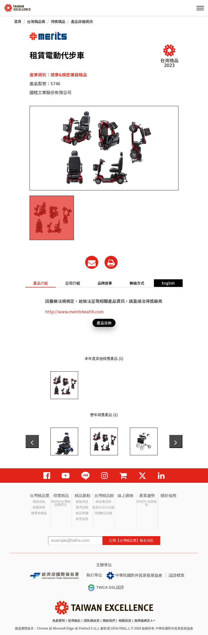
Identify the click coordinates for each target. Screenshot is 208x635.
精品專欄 (82, 513)
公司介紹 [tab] (72, 283)
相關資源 (125, 620)
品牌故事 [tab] (104, 283)
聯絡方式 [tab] (137, 283)
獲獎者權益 (39, 513)
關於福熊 (168, 495)
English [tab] (168, 283)
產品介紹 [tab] (40, 283)
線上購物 (125, 495)
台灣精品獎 (36, 21)
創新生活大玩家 (103, 507)
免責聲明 (58, 620)
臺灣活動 (82, 507)
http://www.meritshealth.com (74, 311)
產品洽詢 (104, 322)
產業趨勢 (147, 495)
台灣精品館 (104, 495)
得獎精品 (58, 21)
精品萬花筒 (103, 501)
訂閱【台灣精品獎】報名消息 (131, 540)
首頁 (17, 21)
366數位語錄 (103, 513)
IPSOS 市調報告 (147, 503)
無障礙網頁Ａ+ (144, 620)
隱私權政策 (92, 620)
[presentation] (32, 441)
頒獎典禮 (39, 507)
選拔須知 (39, 501)
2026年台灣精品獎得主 (60, 503)
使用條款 (74, 620)
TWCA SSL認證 (105, 588)
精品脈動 (82, 495)
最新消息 (82, 501)
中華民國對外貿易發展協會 (134, 576)
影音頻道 (82, 518)
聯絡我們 (109, 620)
